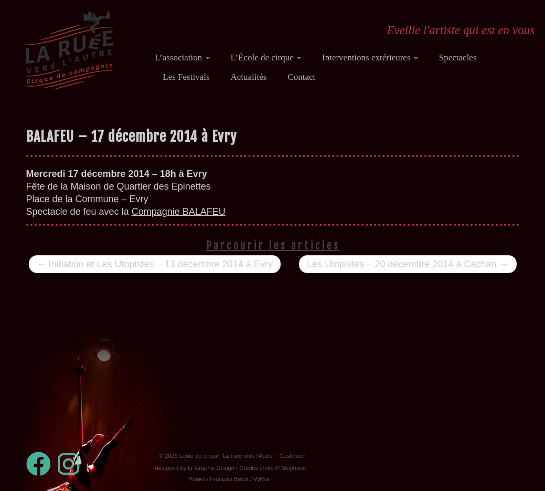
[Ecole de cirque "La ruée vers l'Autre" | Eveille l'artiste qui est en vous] (69, 50)
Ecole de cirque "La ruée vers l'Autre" (227, 456)
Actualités (249, 77)
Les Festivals (186, 77)
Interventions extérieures (370, 57)
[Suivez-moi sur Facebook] (42, 464)
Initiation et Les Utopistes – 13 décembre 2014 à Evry (155, 264)
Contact (301, 77)
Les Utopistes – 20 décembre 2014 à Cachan (407, 264)
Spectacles (458, 57)
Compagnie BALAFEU (179, 211)
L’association (182, 57)
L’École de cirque (266, 57)
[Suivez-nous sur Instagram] (72, 464)
